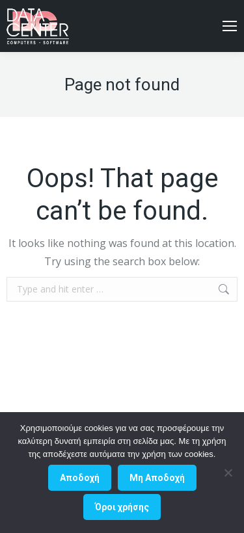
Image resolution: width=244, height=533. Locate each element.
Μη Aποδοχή (157, 478)
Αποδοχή (80, 478)
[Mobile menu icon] (229, 26)
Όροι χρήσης (122, 507)
